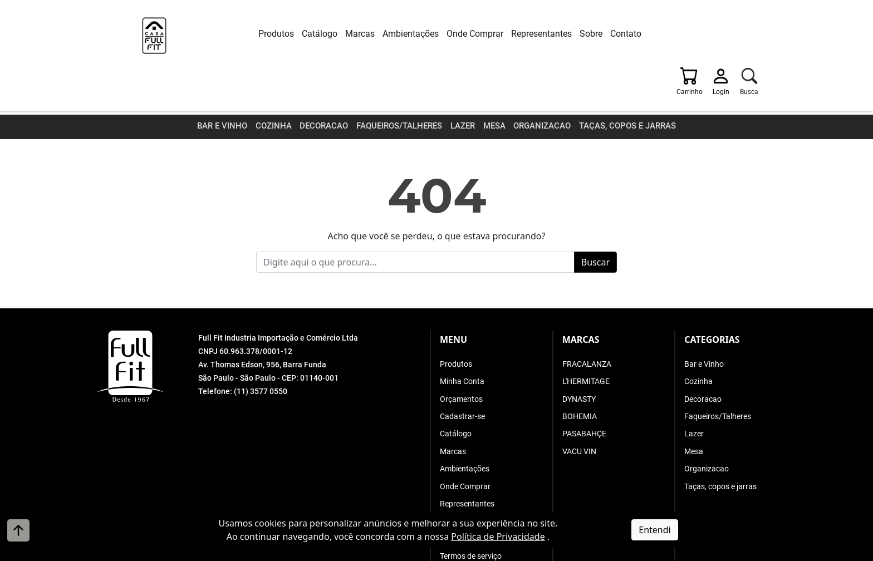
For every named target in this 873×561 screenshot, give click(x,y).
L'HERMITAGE (586, 339)
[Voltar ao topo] (18, 530)
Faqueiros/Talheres (401, 85)
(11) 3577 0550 (260, 349)
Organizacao (540, 85)
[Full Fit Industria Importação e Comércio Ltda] (147, 37)
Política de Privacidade (498, 536)
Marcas (342, 33)
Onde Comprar (457, 33)
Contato (608, 33)
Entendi (654, 530)
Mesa (494, 85)
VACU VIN (579, 409)
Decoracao (328, 85)
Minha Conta (462, 339)
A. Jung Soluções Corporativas (465, 552)
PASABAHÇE (584, 391)
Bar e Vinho (231, 85)
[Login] (730, 36)
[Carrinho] (697, 36)
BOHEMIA (579, 374)
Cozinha (280, 85)
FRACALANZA (586, 322)
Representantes (524, 33)
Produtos (259, 33)
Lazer (463, 85)
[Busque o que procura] (415, 220)
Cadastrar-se (462, 374)
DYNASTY (579, 356)
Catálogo (302, 33)
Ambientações (393, 33)
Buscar (595, 220)
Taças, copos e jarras (621, 85)
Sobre (573, 33)
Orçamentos (461, 356)
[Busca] (758, 36)
